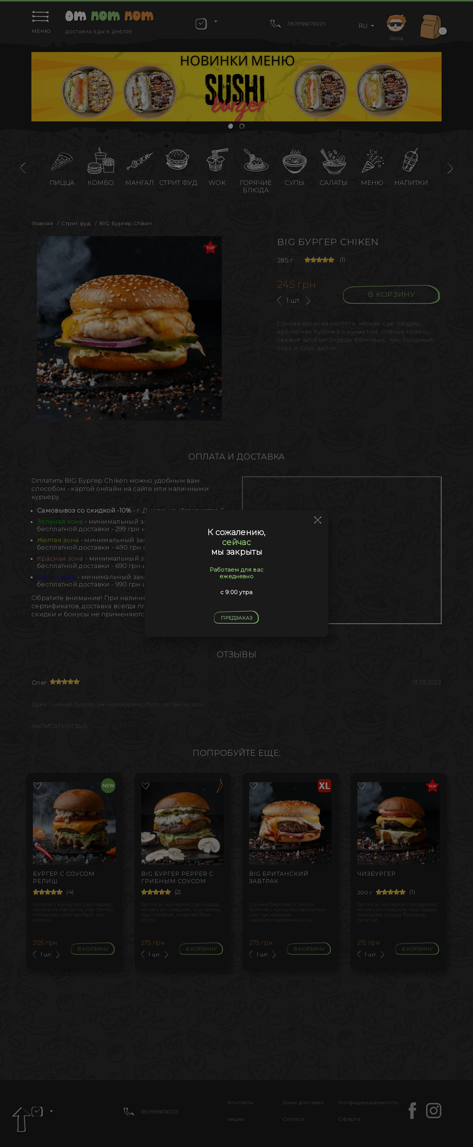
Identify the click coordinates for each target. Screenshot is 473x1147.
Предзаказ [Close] (236, 618)
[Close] (318, 520)
